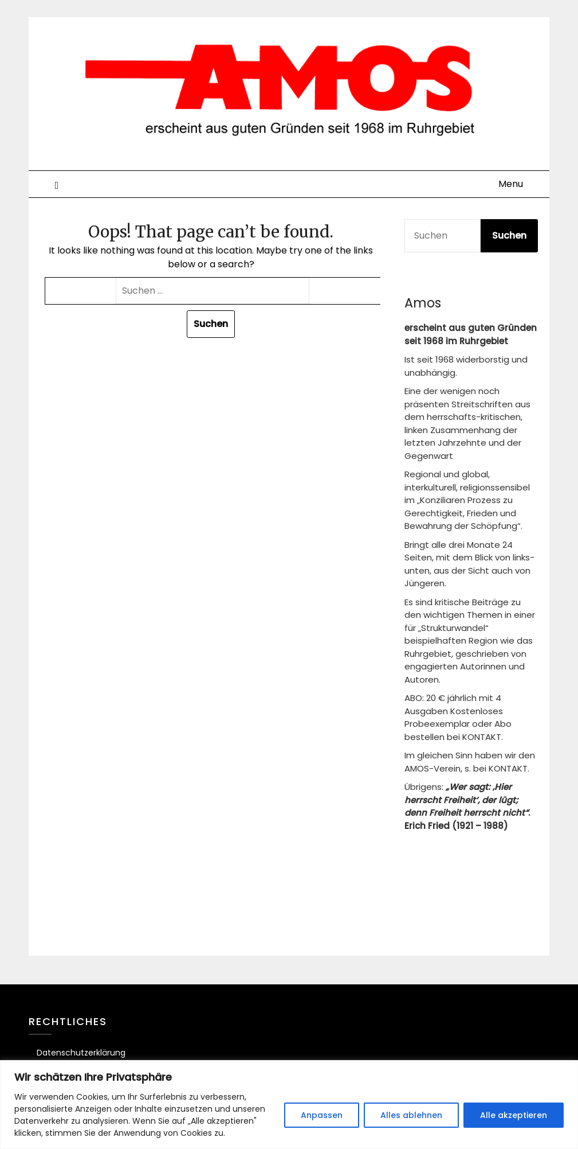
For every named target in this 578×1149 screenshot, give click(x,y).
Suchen (509, 235)
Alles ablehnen (411, 1115)
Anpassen (322, 1115)
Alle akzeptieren (513, 1115)
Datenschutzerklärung (81, 1052)
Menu (510, 183)
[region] (289, 1104)
